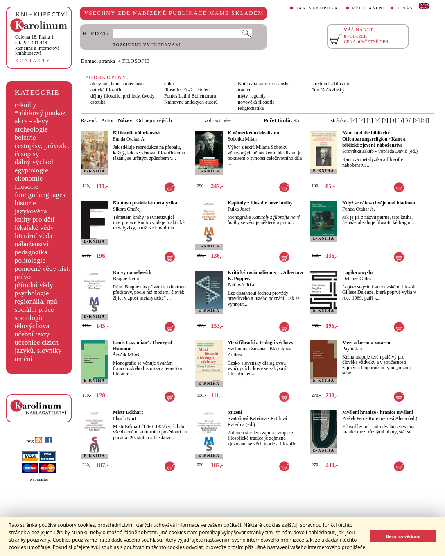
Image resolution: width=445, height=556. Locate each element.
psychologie (32, 293)
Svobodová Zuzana (246, 349)
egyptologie (31, 170)
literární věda (33, 236)
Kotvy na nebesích (132, 272)
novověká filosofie (256, 102)
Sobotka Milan (242, 139)
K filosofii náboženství (136, 133)
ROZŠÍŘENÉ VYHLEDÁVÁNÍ (147, 45)
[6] (408, 120)
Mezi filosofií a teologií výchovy (261, 342)
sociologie (29, 318)
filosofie (26, 187)
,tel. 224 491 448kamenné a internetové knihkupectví (37, 45)
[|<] (353, 120)
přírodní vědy (34, 285)
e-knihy (25, 105)
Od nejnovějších (154, 120)
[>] (416, 120)
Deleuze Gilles (356, 278)
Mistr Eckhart (128, 412)
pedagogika (31, 252)
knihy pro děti (34, 219)
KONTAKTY (33, 61)
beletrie (25, 137)
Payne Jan (352, 349)
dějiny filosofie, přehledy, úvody (122, 96)
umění (23, 359)
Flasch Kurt (124, 418)
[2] (377, 120)
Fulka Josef (239, 209)
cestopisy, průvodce (43, 146)
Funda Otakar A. (129, 139)
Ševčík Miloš (126, 355)
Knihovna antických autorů (191, 102)
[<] (362, 120)
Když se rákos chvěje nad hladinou (378, 203)
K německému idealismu (253, 133)
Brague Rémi (126, 278)
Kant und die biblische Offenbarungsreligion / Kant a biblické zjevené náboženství (374, 139)
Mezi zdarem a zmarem (367, 342)
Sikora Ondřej (127, 209)
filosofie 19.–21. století (187, 90)
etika (169, 83)
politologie (30, 260)
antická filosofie (106, 90)
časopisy (27, 154)
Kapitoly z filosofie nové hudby (260, 203)
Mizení (235, 412)
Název (125, 120)
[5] (401, 120)
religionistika (251, 108)
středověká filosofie (331, 83)
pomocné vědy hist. (42, 268)
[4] (393, 120)
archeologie (31, 129)
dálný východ (34, 162)
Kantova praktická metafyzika (145, 203)
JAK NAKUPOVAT (318, 8)
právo (23, 277)
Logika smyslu (357, 272)
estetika (98, 102)
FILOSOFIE (136, 61)
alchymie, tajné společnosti (117, 83)
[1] (369, 120)
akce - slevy (32, 121)
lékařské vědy (34, 227)
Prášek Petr (353, 418)
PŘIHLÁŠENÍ (368, 8)
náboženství (32, 244)
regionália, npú (36, 301)
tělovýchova (32, 326)
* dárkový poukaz (40, 113)
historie (25, 203)
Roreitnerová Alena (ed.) (392, 418)
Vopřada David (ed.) (398, 151)
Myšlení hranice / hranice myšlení (377, 412)
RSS (34, 442)
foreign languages (40, 195)
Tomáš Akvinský (328, 90)
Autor (107, 120)
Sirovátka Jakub (358, 151)
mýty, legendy (252, 96)
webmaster (38, 479)
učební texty (32, 334)
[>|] (425, 120)
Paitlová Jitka (241, 285)
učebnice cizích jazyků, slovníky (38, 346)
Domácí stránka (98, 61)
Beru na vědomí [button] (403, 536)
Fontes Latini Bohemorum (190, 96)
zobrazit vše (218, 120)
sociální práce (34, 309)
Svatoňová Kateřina (247, 418)
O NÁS (405, 8)
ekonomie (29, 178)
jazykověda (31, 211)
